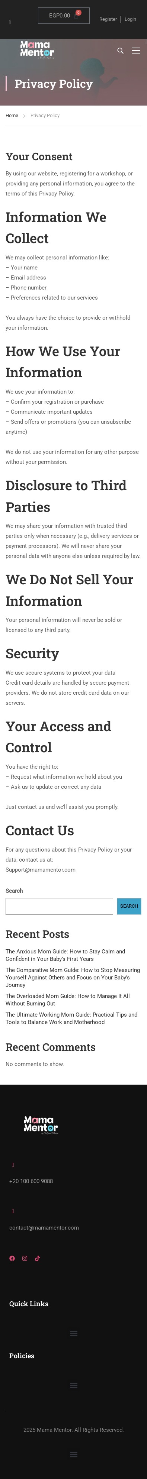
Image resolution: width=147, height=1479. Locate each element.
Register (108, 19)
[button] (73, 1333)
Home (12, 115)
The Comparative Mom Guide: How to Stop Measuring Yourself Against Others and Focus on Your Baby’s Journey (73, 977)
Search (14, 891)
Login (130, 19)
